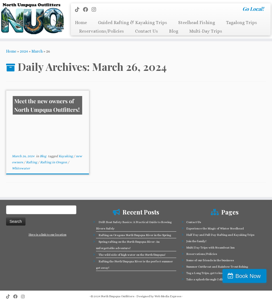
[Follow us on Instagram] (96, 9)
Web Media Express (168, 296)
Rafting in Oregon (54, 162)
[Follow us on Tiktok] (79, 9)
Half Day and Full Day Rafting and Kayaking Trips (220, 235)
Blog (173, 31)
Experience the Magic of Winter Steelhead (215, 228)
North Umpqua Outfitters (117, 296)
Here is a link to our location (47, 234)
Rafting (32, 162)
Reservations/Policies (101, 31)
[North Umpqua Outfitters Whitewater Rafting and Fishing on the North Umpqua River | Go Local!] (32, 18)
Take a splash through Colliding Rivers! (213, 279)
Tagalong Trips (241, 22)
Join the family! (196, 241)
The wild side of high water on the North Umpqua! (132, 255)
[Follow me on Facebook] (87, 9)
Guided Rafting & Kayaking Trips (132, 22)
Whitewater (21, 168)
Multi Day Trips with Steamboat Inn (210, 247)
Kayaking (66, 156)
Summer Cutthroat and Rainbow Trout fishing (217, 266)
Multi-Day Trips (205, 31)
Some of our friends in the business (210, 260)
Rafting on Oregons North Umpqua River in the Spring (135, 235)
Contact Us (146, 31)
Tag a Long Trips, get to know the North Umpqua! (219, 273)
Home (81, 22)
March (37, 51)
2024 (24, 51)
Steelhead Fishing (196, 22)
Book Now (248, 276)
